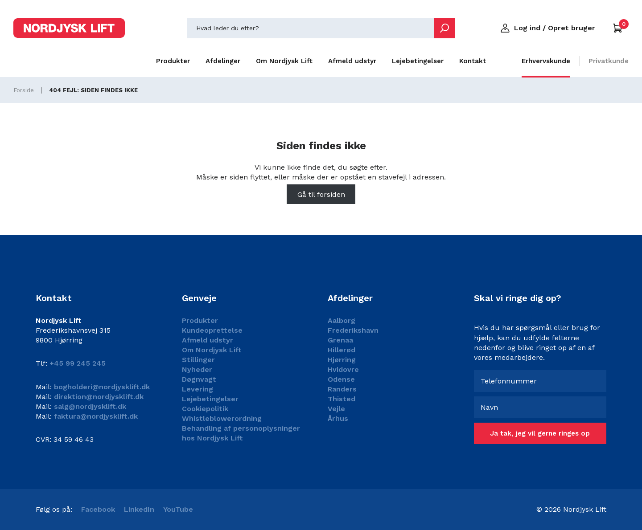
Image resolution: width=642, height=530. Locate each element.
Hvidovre (343, 369)
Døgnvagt (199, 379)
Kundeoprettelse (212, 330)
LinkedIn (139, 509)
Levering (197, 389)
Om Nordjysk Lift (284, 61)
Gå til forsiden (321, 194)
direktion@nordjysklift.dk (98, 396)
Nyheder (197, 369)
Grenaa (340, 340)
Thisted (341, 399)
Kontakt (472, 61)
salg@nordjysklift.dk (89, 406)
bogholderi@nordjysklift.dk (101, 387)
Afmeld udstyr (352, 61)
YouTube (178, 509)
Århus (338, 418)
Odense (341, 379)
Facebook (98, 509)
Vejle (336, 408)
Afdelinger (223, 61)
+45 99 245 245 (77, 363)
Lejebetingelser (418, 61)
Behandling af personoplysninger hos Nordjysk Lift (241, 433)
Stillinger (198, 359)
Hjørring (342, 359)
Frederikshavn (353, 330)
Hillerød (341, 350)
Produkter (173, 61)
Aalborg (341, 320)
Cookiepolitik (205, 408)
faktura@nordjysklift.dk (95, 416)
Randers (342, 389)
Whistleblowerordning (222, 418)
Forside (23, 90)
